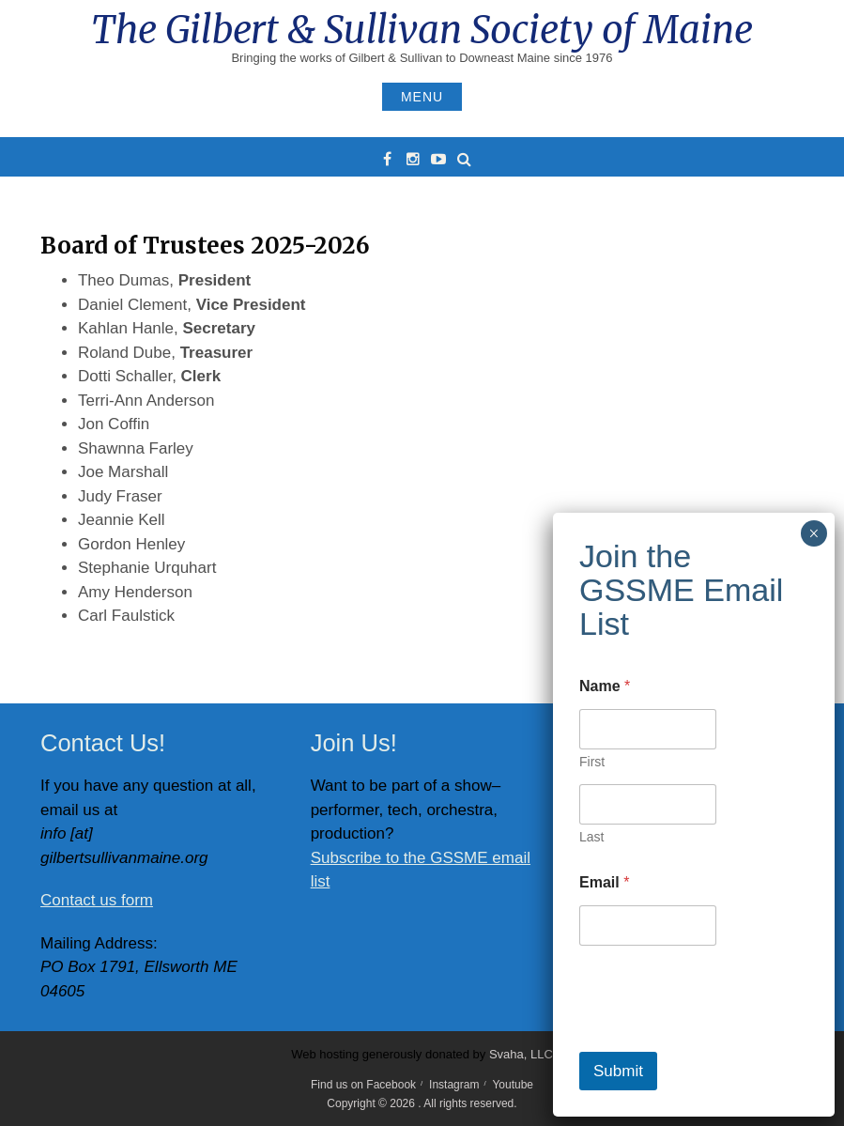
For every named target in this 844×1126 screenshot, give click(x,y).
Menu (422, 96)
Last (591, 836)
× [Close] (813, 533)
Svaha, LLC (521, 1054)
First (592, 761)
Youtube (512, 1084)
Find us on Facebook (363, 1084)
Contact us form (96, 900)
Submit (618, 1071)
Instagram (454, 1084)
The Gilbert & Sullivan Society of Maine (422, 30)
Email (604, 882)
